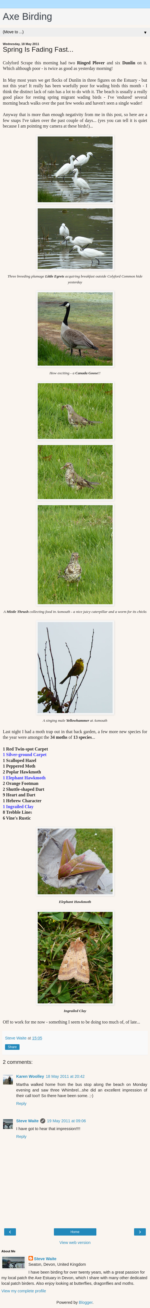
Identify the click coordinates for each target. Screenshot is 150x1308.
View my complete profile (23, 1291)
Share (12, 1047)
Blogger (85, 1302)
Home (74, 1232)
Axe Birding (27, 16)
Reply (21, 1103)
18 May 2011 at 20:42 (65, 1076)
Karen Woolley (30, 1076)
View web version (75, 1242)
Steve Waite (27, 1121)
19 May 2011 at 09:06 (66, 1121)
